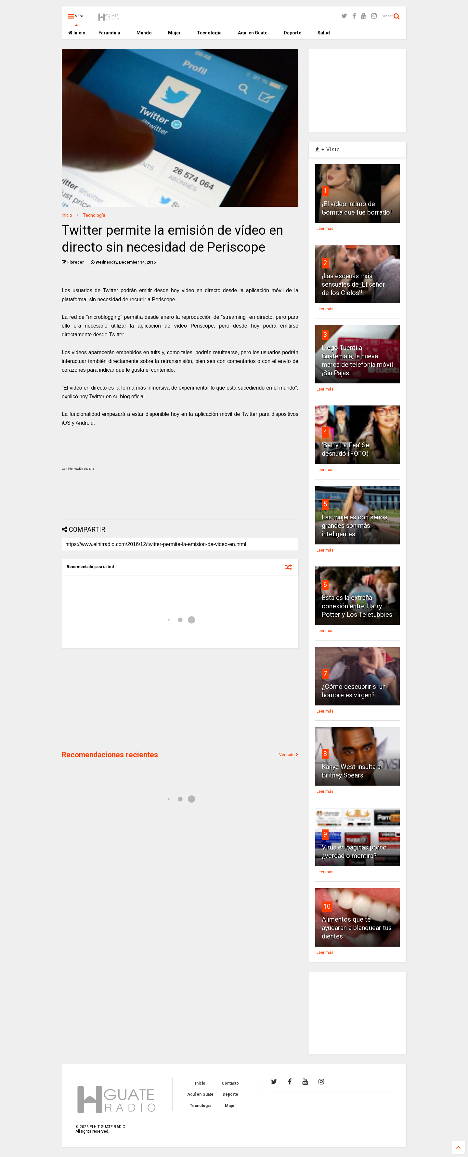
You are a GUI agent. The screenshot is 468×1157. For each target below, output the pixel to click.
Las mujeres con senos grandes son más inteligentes (354, 525)
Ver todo (288, 755)
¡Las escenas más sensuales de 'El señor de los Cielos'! (353, 284)
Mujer (174, 32)
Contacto (230, 1083)
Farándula (109, 32)
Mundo (144, 32)
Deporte (292, 32)
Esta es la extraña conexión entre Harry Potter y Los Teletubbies (357, 606)
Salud (324, 32)
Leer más (325, 228)
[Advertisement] (180, 497)
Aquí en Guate (252, 32)
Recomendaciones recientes (110, 755)
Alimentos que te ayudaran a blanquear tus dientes (357, 927)
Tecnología (209, 32)
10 (327, 906)
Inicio (76, 32)
